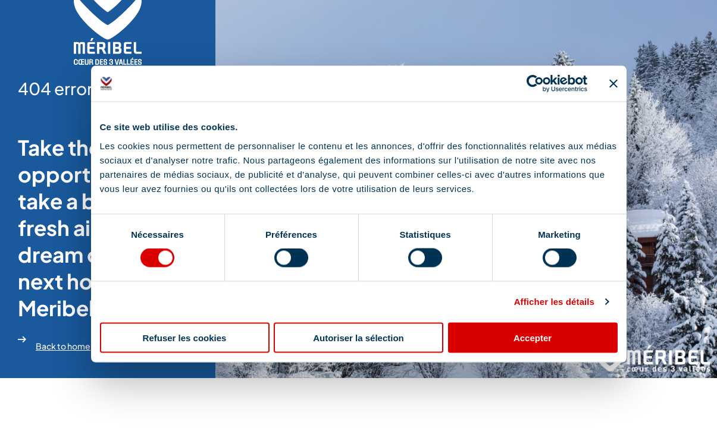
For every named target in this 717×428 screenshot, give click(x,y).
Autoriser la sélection (358, 337)
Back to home (54, 342)
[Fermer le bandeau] (613, 84)
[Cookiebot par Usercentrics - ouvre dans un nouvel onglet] (535, 84)
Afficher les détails (554, 302)
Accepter (533, 337)
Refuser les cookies (185, 337)
